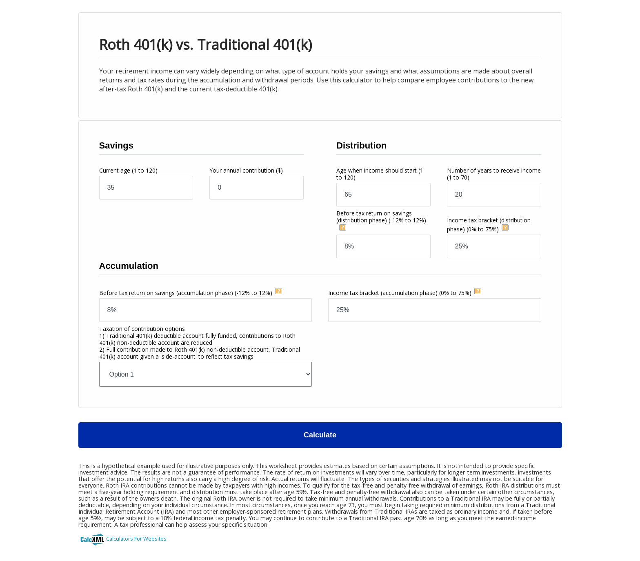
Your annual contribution (246, 170)
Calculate (320, 435)
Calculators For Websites (136, 538)
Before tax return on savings (381, 216)
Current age (128, 170)
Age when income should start (379, 173)
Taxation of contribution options (199, 342)
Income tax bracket (399, 293)
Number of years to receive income (494, 173)
